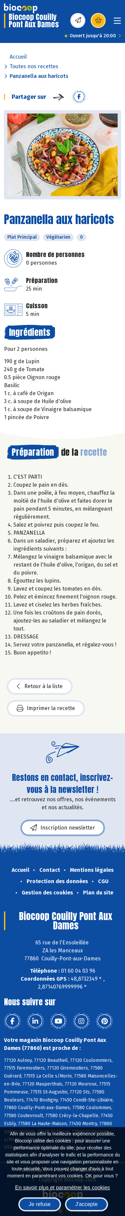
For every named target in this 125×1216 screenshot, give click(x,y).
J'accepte (86, 1204)
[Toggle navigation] (117, 23)
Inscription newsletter (62, 828)
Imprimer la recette (46, 708)
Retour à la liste (40, 686)
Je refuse (40, 1204)
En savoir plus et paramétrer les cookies (62, 1187)
